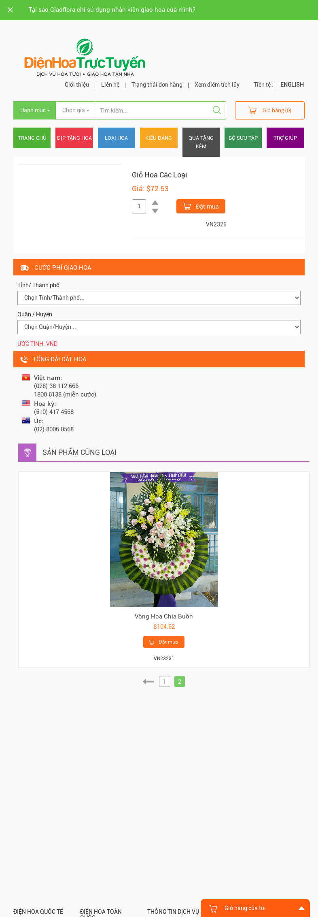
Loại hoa (116, 138)
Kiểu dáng (158, 138)
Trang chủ (32, 138)
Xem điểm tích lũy (217, 84)
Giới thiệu (77, 84)
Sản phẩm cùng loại (79, 452)
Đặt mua (201, 205)
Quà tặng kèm (201, 142)
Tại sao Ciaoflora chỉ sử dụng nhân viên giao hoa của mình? (112, 9)
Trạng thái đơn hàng (156, 84)
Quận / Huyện (34, 314)
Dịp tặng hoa (74, 138)
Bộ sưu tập (243, 138)
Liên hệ (110, 84)
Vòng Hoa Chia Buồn (164, 616)
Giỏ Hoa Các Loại (159, 175)
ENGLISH (292, 84)
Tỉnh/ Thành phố (38, 285)
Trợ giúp (285, 138)
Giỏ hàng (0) (269, 110)
